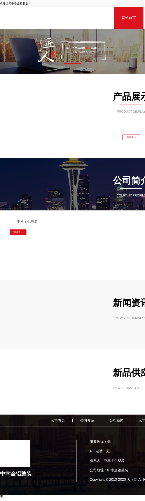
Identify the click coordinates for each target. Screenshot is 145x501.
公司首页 (58, 422)
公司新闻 (117, 422)
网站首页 (129, 18)
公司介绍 (87, 422)
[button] (72, 63)
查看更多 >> (131, 138)
